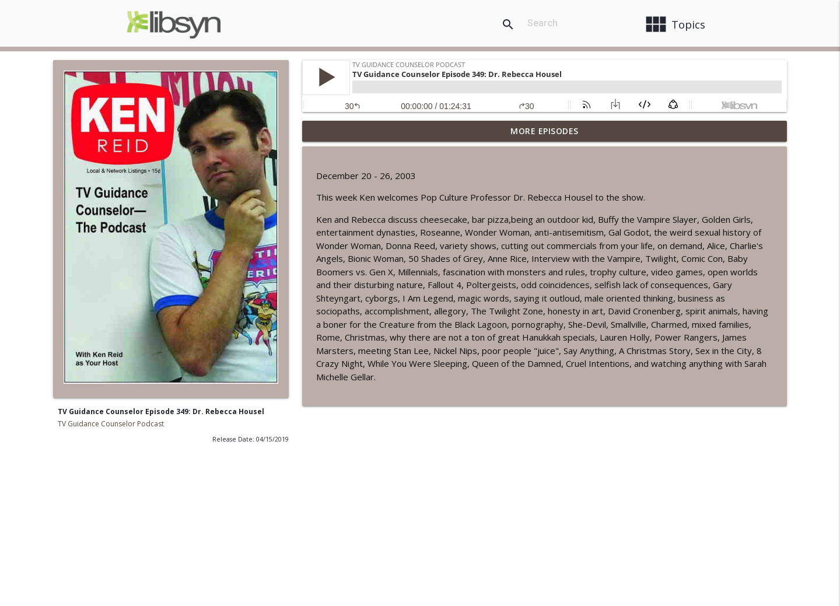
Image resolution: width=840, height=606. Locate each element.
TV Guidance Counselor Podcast (111, 424)
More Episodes (544, 130)
